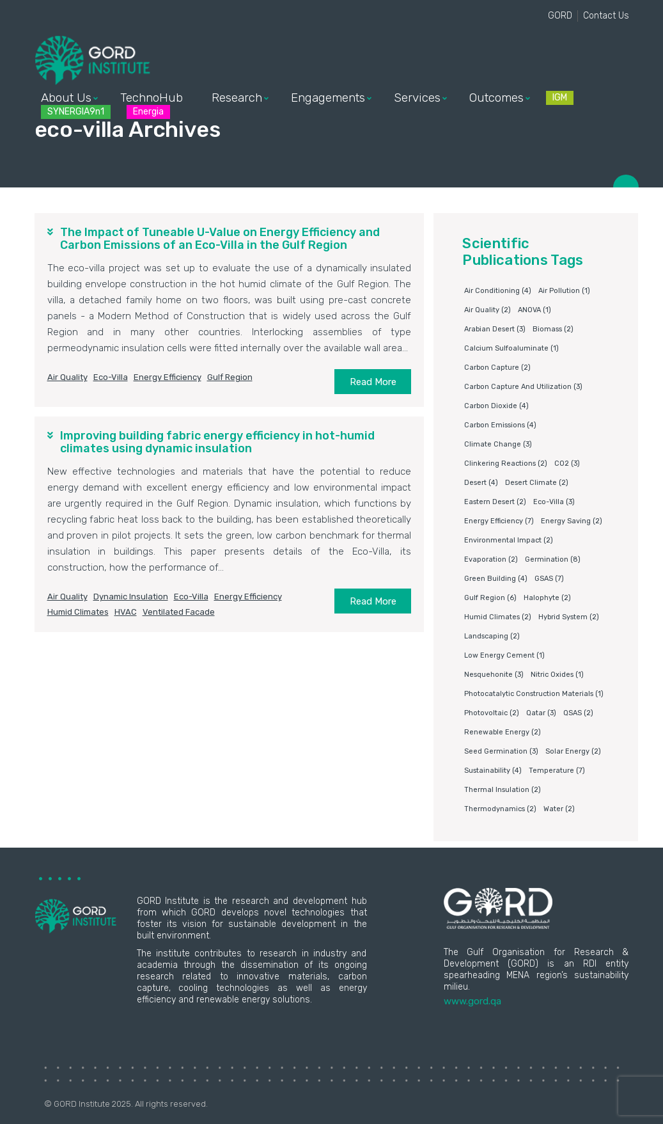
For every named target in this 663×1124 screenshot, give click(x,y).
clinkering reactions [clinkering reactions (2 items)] (505, 463)
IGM (559, 97)
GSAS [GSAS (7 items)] (549, 578)
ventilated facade (179, 612)
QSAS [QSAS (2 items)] (578, 713)
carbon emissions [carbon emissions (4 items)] (500, 425)
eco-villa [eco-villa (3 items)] (554, 502)
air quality (67, 377)
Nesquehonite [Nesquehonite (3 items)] (494, 674)
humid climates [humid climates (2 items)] (497, 617)
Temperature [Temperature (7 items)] (557, 770)
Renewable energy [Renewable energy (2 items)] (502, 732)
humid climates (78, 612)
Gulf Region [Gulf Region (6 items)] (490, 598)
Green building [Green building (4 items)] (495, 578)
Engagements (328, 98)
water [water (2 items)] (559, 809)
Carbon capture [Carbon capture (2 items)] (497, 367)
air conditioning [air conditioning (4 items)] (497, 291)
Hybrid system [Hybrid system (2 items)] (568, 617)
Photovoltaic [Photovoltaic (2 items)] (491, 713)
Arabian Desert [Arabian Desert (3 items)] (495, 329)
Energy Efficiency (167, 377)
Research (237, 98)
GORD (560, 15)
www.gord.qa (472, 1001)
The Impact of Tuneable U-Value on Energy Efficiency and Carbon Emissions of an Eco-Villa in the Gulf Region (220, 238)
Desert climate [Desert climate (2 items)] (536, 483)
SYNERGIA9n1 (75, 111)
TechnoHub (151, 98)
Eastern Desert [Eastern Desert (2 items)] (495, 502)
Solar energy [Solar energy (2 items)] (573, 751)
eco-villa (110, 377)
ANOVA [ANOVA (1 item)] (534, 310)
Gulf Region (230, 377)
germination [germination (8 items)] (553, 559)
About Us (66, 98)
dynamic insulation (130, 596)
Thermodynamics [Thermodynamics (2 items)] (500, 809)
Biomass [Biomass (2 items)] (553, 329)
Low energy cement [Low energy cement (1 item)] (504, 655)
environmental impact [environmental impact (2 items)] (508, 540)
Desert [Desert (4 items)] (481, 483)
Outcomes (496, 98)
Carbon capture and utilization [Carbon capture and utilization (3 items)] (523, 387)
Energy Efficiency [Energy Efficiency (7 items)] (499, 521)
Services (417, 98)
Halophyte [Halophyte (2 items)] (547, 598)
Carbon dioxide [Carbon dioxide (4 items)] (496, 406)
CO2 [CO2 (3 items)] (567, 463)
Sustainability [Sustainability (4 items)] (493, 770)
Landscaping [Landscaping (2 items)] (492, 636)
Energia (148, 111)
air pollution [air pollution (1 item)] (564, 291)
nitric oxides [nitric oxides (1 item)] (557, 674)
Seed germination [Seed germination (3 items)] (501, 751)
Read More (373, 382)
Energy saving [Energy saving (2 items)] (571, 521)
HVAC (125, 612)
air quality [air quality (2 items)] (487, 310)
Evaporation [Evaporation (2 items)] (491, 559)
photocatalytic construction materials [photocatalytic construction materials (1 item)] (534, 694)
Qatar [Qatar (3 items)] (541, 713)
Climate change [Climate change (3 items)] (498, 444)
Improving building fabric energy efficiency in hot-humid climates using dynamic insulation (217, 442)
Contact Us (606, 15)
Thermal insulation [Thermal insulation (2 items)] (502, 790)
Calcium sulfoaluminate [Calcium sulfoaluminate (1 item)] (511, 348)
